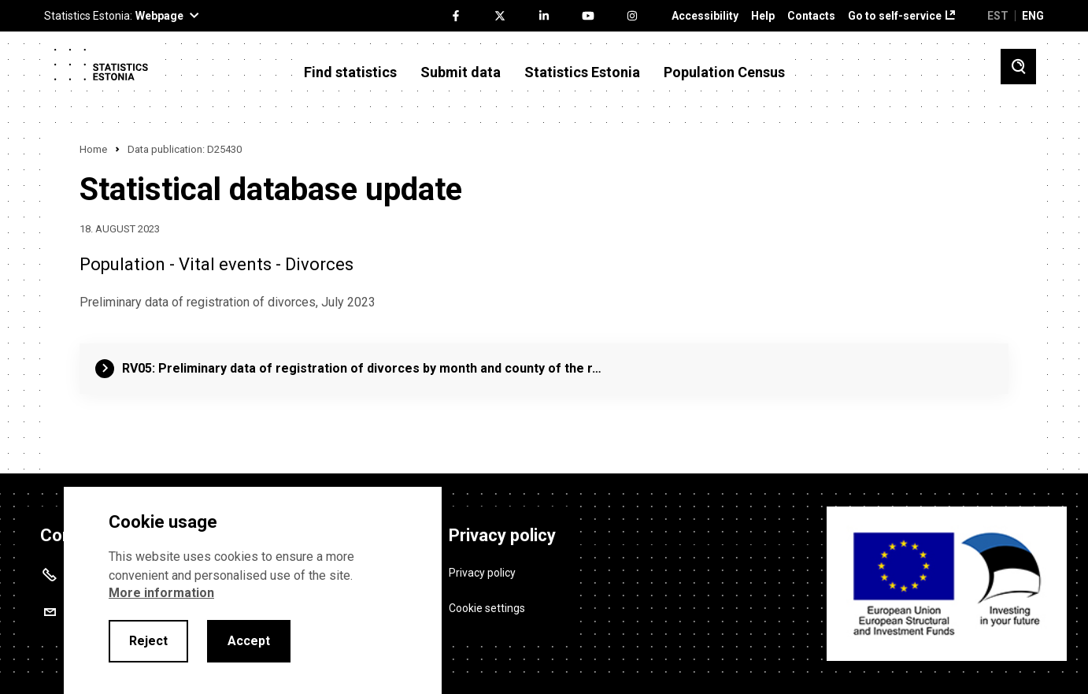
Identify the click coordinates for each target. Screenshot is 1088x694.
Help (763, 16)
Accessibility (705, 16)
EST (997, 15)
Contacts (811, 16)
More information (161, 592)
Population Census (724, 72)
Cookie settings (487, 607)
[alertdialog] (253, 590)
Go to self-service (895, 16)
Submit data (460, 72)
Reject (148, 640)
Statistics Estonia (582, 72)
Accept (249, 640)
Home (93, 149)
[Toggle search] (1018, 66)
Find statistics (350, 72)
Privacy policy (482, 572)
